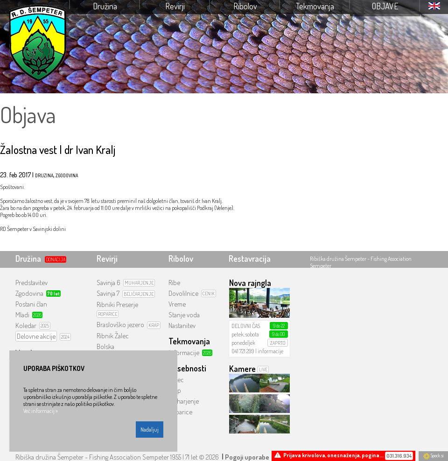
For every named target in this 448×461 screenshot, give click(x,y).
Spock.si (433, 455)
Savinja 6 (108, 282)
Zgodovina (29, 293)
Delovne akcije (36, 336)
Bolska (105, 346)
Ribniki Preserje (117, 304)
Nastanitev (182, 325)
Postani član (31, 304)
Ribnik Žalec (113, 335)
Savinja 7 (108, 293)
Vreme (177, 304)
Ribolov (245, 6)
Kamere (242, 368)
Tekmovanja (315, 6)
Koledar (25, 325)
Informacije (183, 352)
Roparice (180, 411)
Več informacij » (40, 410)
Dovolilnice (183, 293)
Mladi (22, 314)
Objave (385, 6)
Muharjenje (183, 401)
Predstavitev (31, 282)
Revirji (175, 6)
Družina (105, 6)
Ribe (174, 282)
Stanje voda (184, 314)
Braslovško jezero (120, 324)
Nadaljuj (149, 429)
